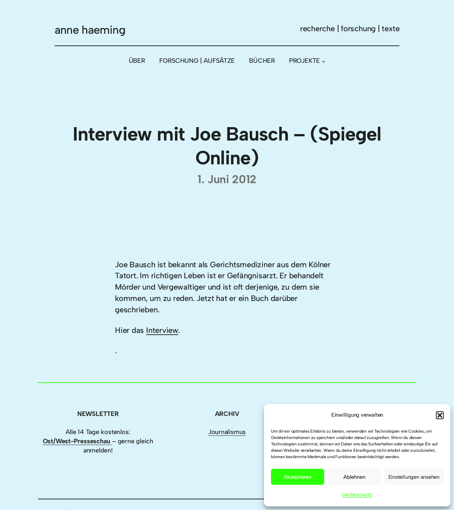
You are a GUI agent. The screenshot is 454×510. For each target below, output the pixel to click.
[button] (439, 415)
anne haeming (90, 30)
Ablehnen (354, 477)
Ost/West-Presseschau (77, 441)
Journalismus (227, 432)
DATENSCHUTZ (357, 495)
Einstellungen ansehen (413, 477)
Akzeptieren (297, 477)
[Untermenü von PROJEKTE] (324, 61)
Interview (162, 330)
